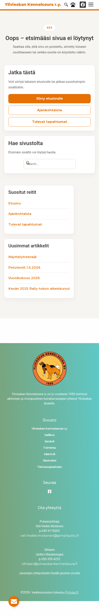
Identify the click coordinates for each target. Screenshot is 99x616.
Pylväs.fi (71, 592)
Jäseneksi (49, 460)
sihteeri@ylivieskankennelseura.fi (49, 564)
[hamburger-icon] (90, 4)
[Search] (28, 163)
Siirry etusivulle (49, 98)
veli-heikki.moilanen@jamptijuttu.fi (49, 535)
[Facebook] (50, 491)
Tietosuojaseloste (49, 466)
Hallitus (49, 434)
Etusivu (14, 203)
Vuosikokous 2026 (24, 278)
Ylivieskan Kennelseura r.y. (49, 428)
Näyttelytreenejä (22, 257)
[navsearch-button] (66, 5)
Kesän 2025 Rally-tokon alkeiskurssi (39, 288)
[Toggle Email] (13, 601)
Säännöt (49, 454)
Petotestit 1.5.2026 (24, 267)
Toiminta (49, 447)
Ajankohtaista (49, 110)
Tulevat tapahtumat (49, 122)
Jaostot (50, 441)
